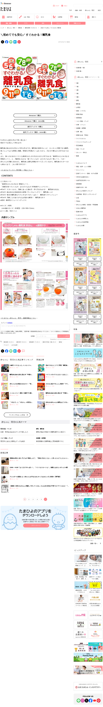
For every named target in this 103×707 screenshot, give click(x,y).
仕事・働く (79, 131)
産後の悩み (79, 114)
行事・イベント (81, 125)
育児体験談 (79, 145)
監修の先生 (79, 211)
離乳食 (74, 17)
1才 (9, 140)
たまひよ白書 (80, 225)
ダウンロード (36, 557)
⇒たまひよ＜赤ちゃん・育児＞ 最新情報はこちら (18, 318)
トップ (2, 28)
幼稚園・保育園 (81, 128)
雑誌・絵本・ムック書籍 (83, 166)
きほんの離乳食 (81, 208)
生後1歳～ (79, 71)
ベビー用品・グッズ (82, 121)
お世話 (78, 107)
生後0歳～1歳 (80, 68)
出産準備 (57, 17)
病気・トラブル (81, 111)
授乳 (77, 100)
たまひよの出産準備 (82, 222)
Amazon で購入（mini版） (35, 121)
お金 (77, 198)
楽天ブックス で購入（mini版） (35, 132)
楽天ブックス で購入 (35, 127)
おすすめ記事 (14, 345)
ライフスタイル (81, 138)
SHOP (56, 6)
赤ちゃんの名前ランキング (84, 191)
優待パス (91, 17)
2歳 (77, 90)
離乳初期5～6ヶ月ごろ (31, 28)
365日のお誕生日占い (82, 177)
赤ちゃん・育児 (89, 10)
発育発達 (79, 118)
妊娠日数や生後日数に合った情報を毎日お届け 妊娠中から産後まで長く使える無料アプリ (36, 552)
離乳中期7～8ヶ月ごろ (21, 342)
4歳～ (78, 97)
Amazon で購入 (35, 115)
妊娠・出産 (78, 10)
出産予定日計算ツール (83, 180)
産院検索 (79, 184)
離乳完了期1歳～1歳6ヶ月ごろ (49, 342)
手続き (78, 201)
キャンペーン (60, 23)
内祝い (64, 6)
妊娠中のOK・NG (81, 187)
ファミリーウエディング (83, 142)
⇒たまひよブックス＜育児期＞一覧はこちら (16, 170)
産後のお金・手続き (82, 135)
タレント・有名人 (81, 152)
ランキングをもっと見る (17, 447)
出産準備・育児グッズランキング (86, 194)
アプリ (26, 23)
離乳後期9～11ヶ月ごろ (34, 342)
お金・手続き (24, 17)
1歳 (77, 86)
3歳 (77, 93)
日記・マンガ (80, 149)
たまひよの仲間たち (82, 218)
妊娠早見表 (7, 17)
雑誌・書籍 (9, 23)
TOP (70, 10)
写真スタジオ (77, 23)
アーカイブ (6, 345)
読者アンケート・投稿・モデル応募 (87, 173)
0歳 (77, 83)
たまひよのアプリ (81, 215)
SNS (43, 23)
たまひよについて (81, 163)
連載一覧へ (94, 543)
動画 (77, 156)
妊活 (99, 10)
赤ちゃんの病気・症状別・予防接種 (87, 205)
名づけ (40, 17)
